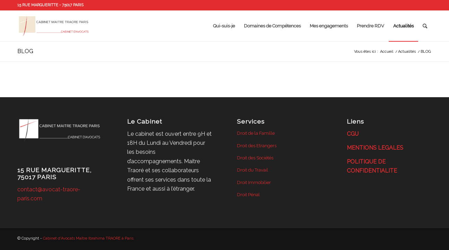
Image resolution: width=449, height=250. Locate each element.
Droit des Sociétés (255, 157)
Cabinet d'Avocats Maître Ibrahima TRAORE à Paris (88, 238)
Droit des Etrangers (256, 145)
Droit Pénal (248, 194)
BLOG (25, 51)
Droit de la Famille (256, 133)
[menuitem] (224, 26)
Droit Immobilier (254, 182)
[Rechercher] (425, 26)
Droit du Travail (252, 170)
